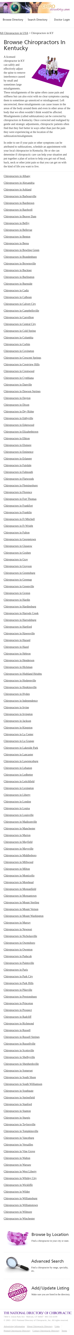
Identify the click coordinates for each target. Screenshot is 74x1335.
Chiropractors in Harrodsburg (20, 620)
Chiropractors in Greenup (18, 579)
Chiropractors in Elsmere (17, 445)
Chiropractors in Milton (17, 868)
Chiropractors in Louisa (17, 808)
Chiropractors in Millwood (18, 862)
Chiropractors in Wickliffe (18, 1184)
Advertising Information (14, 1326)
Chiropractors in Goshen (17, 552)
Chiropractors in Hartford (18, 626)
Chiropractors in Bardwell (18, 209)
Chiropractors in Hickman (18, 667)
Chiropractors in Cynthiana (19, 377)
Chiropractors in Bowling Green (21, 250)
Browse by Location (50, 1234)
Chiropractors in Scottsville (19, 1050)
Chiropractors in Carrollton (19, 317)
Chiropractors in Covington (19, 351)
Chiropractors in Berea (16, 243)
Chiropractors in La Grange (19, 741)
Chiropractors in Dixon (16, 404)
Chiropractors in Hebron (17, 653)
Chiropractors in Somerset (18, 1070)
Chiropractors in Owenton (18, 949)
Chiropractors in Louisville (19, 815)
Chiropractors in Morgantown (20, 895)
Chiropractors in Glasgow (18, 546)
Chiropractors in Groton (17, 593)
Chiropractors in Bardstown (19, 203)
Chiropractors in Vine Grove (19, 1151)
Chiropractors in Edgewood (19, 425)
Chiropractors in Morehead (19, 882)
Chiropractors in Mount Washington (23, 915)
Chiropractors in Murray (17, 922)
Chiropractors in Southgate (18, 1090)
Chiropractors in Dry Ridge (19, 411)
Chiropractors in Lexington (19, 788)
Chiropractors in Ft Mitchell (19, 519)
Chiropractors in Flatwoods (19, 478)
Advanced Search (47, 1261)
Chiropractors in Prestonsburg (20, 996)
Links (57, 1326)
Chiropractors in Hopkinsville (20, 687)
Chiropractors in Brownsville (20, 263)
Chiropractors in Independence (21, 700)
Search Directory (37, 19)
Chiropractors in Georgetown (20, 539)
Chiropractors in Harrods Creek (21, 613)
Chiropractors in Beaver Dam (20, 216)
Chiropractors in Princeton (18, 1003)
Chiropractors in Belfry (17, 223)
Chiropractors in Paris (16, 969)
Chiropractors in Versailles (18, 1144)
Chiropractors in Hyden (17, 694)
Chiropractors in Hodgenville (20, 680)
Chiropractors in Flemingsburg (21, 485)
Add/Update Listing (50, 1288)
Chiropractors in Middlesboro (20, 855)
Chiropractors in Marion (17, 835)
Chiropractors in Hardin (17, 599)
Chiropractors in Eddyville (18, 418)
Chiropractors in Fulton (17, 532)
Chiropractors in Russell (17, 1030)
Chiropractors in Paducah (18, 956)
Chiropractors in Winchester (19, 1218)
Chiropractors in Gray (16, 559)
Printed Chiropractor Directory (17, 1330)
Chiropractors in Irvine (16, 707)
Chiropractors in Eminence (18, 451)
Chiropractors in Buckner (18, 270)
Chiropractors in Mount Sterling (21, 902)
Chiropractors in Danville (18, 384)
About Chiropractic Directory (40, 1326)
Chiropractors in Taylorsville (19, 1124)
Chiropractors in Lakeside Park (21, 747)
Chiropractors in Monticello (19, 875)
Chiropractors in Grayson (18, 566)
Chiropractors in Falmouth (18, 472)
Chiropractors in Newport (18, 929)
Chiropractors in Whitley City (20, 1178)
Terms (64, 1330)
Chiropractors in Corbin (17, 344)
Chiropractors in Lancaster (18, 754)
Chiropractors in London (17, 801)
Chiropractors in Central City (20, 324)
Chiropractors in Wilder (17, 1191)
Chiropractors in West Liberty (20, 1171)
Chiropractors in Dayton (17, 398)
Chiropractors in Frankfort (18, 505)
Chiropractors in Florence (18, 492)
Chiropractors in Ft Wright (18, 525)
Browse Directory (13, 19)
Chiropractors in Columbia (18, 337)
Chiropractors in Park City (18, 976)
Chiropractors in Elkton (17, 438)
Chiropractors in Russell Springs (22, 1037)
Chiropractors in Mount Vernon (21, 909)
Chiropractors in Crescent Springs (22, 357)
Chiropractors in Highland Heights (23, 673)
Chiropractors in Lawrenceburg (21, 761)
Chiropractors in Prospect (18, 1010)
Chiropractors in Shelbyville (19, 1057)
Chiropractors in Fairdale (17, 465)
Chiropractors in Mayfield (18, 841)
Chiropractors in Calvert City (20, 303)
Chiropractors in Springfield (19, 1097)
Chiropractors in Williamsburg (20, 1198)
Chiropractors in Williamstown (21, 1205)
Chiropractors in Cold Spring (20, 330)
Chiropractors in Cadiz (16, 290)
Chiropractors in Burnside (18, 283)
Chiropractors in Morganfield (20, 889)
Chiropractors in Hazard (17, 640)
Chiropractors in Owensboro (19, 942)
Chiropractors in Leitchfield (19, 781)
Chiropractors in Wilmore (18, 1211)
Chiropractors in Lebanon (18, 768)
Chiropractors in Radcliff (17, 1016)
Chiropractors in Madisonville (20, 821)
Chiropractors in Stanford (18, 1104)
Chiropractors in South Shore (20, 1077)
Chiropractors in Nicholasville (20, 936)
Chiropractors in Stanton (17, 1110)
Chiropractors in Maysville (18, 848)
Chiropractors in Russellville (19, 1043)
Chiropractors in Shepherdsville (21, 1063)
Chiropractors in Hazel (16, 646)
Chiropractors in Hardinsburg (20, 606)
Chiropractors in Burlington (19, 277)
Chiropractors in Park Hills (18, 983)
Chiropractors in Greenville (19, 586)
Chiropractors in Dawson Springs (22, 391)
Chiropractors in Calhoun (18, 297)
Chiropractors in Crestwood (19, 371)
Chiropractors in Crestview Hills (22, 364)
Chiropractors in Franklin (18, 512)
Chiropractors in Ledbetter (18, 774)
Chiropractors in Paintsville (19, 963)
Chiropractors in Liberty (17, 794)
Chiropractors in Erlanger (18, 458)
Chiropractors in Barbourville (20, 196)
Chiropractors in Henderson (19, 660)
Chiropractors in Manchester (19, 828)
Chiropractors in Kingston (18, 727)
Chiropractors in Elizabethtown (21, 431)
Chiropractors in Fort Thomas (20, 498)
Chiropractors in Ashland (17, 189)
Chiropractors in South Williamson (23, 1084)
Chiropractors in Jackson (17, 720)
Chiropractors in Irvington (18, 714)
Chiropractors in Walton (17, 1158)
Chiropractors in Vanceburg (19, 1137)
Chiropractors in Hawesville (19, 633)
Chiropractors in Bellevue (18, 229)
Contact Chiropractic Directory (45, 1330)
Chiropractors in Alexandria (19, 182)
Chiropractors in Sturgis (17, 1117)
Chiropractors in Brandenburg (20, 256)
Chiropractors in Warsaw (17, 1164)
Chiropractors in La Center (18, 734)
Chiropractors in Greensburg (19, 572)
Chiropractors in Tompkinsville (21, 1131)
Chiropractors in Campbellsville (21, 310)
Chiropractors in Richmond (19, 1023)
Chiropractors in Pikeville (18, 989)
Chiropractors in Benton (17, 236)
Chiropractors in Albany (17, 176)
